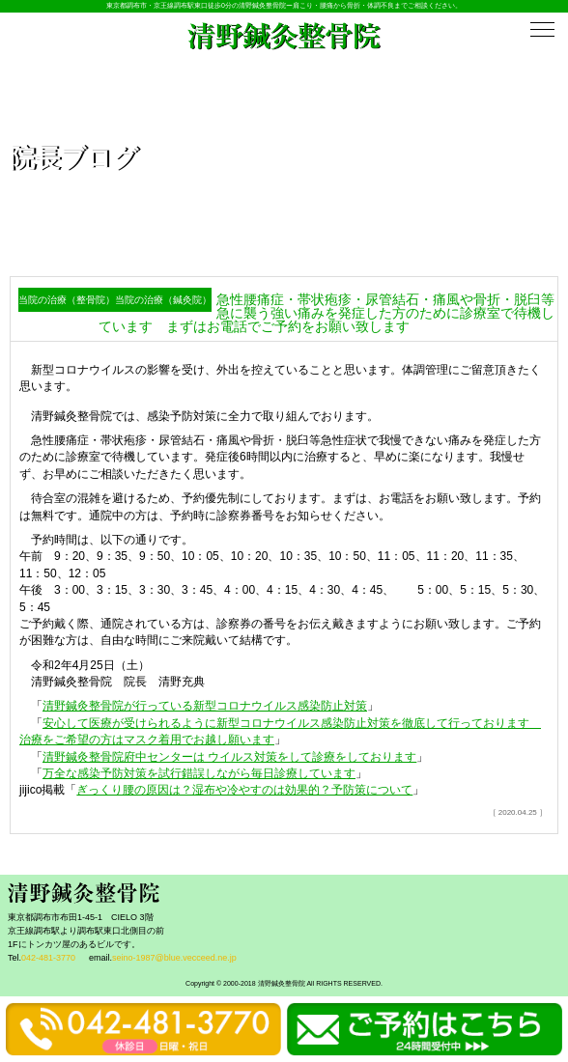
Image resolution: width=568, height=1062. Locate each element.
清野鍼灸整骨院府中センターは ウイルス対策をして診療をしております (229, 757)
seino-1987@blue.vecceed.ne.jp (174, 958)
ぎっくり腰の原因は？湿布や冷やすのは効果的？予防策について (244, 789)
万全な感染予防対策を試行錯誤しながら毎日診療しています (199, 773)
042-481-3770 (48, 958)
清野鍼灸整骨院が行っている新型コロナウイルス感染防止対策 (205, 706)
